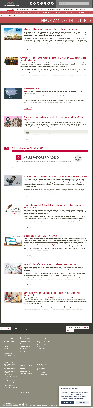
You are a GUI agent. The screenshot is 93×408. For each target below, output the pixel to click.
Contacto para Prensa (42, 374)
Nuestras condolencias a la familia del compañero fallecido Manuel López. (54, 118)
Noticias (47, 12)
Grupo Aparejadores (9, 341)
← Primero (70, 327)
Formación (35, 9)
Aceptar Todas (67, 402)
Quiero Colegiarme (25, 346)
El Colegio (11, 9)
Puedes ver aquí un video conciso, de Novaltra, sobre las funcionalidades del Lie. (47, 253)
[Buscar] (74, 3)
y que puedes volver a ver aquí (45, 244)
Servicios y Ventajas (25, 341)
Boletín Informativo (25, 371)
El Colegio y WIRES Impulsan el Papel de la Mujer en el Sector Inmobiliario (52, 293)
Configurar (81, 398)
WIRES (50, 298)
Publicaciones (68, 9)
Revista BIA (23, 368)
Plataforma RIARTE (33, 88)
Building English (41, 348)
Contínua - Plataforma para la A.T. (44, 345)
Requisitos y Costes (25, 343)
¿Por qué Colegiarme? (22, 9)
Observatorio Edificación (10, 351)
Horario (6, 343)
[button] (5, 328)
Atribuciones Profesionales (10, 355)
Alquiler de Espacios (9, 385)
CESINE (22, 75)
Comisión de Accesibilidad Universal (10, 377)
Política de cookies (52, 405)
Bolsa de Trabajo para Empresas (9, 371)
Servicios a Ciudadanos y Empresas (51, 9)
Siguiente (85, 327)
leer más (29, 49)
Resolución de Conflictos (10, 383)
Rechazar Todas (82, 402)
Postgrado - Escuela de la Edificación (43, 342)
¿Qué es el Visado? (8, 374)
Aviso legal (32, 405)
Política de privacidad (41, 405)
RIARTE (26, 91)
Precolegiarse (23, 348)
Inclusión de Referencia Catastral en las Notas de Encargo (50, 264)
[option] (10, 9)
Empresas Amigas (8, 353)
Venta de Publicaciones (26, 373)
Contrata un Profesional (10, 368)
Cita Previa (6, 348)
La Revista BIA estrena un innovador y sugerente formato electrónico (55, 176)
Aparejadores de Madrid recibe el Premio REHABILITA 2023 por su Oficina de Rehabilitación (54, 58)
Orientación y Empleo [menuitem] (47, 16)
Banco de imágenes (42, 372)
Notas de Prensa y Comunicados (41, 369)
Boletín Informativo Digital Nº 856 (27, 148)
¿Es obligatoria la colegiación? (24, 351)
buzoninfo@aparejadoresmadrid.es (42, 136)
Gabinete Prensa (80, 9)
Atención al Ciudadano (9, 380)
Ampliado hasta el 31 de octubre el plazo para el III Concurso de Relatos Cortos (52, 206)
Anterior (77, 327)
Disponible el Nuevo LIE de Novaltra (40, 235)
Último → (70, 330)
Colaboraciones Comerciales (11, 387)
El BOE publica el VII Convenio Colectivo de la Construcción (50, 29)
